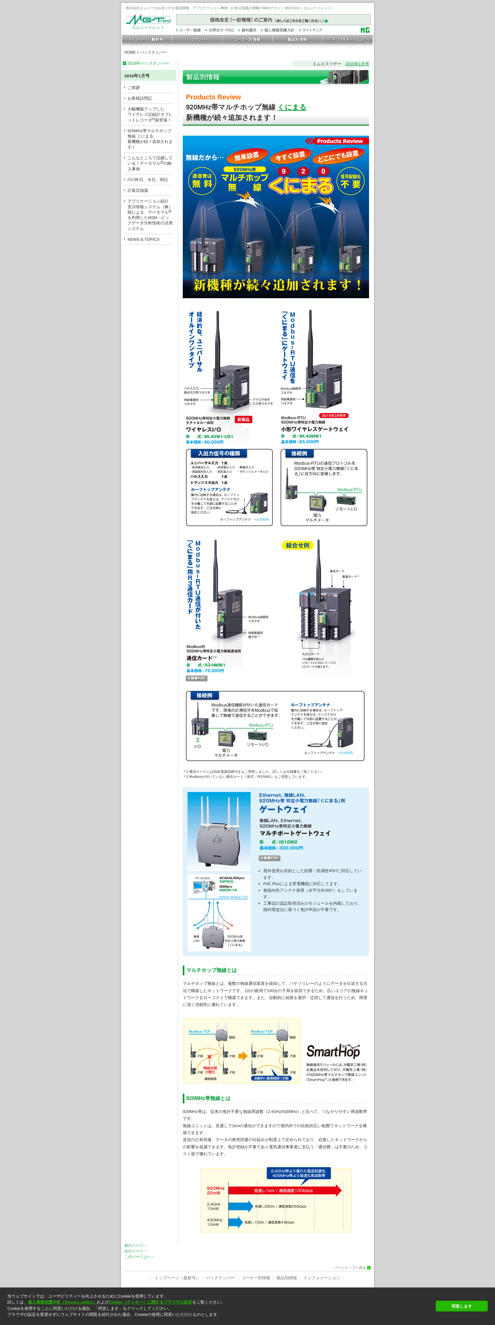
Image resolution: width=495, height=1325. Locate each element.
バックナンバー (153, 52)
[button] (219, 1320)
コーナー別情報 (256, 1277)
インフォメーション (321, 1277)
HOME (130, 52)
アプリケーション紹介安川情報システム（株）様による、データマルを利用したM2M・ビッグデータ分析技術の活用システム (150, 215)
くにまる (292, 107)
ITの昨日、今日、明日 (148, 179)
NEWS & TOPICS (143, 239)
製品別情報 (287, 1277)
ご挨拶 (134, 87)
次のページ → (136, 1251)
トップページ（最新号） (177, 1277)
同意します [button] (461, 1306)
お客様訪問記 (140, 98)
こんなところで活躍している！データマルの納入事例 (150, 163)
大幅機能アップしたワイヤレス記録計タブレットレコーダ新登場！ (150, 114)
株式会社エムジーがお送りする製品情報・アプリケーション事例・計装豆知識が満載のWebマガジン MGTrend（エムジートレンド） (230, 8)
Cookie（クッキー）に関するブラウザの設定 (150, 1302)
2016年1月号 (357, 64)
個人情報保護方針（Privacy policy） (62, 1302)
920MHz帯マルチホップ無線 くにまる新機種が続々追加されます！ (150, 139)
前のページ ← (136, 1245)
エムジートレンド (148, 26)
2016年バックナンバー (148, 63)
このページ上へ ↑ (139, 1257)
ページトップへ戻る (350, 1267)
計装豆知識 (138, 190)
